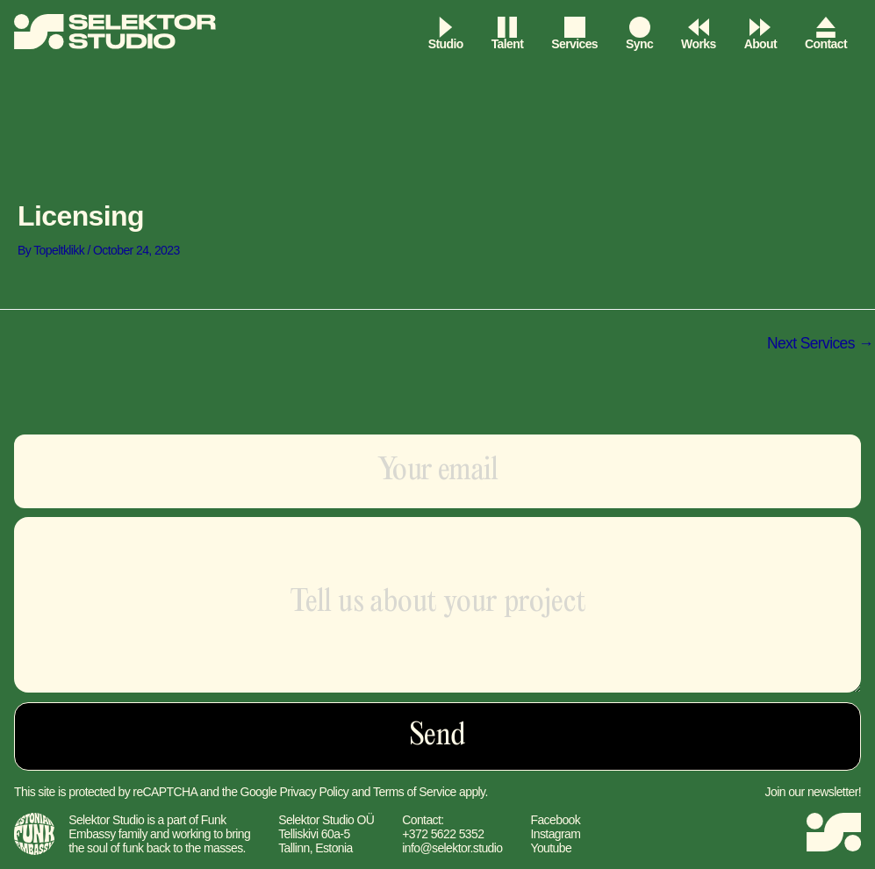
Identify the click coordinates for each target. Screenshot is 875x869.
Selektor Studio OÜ (326, 820)
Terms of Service (414, 792)
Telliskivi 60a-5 (313, 834)
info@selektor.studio (452, 848)
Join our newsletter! (813, 792)
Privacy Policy (313, 792)
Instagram (555, 834)
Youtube (550, 848)
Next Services (818, 344)
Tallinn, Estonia (315, 848)
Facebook (555, 820)
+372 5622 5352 (443, 834)
